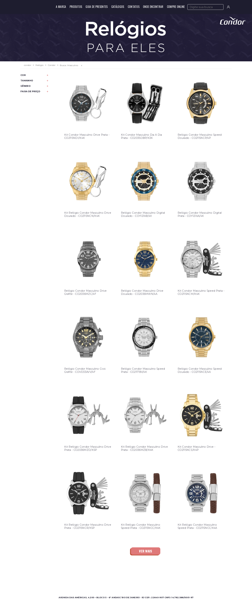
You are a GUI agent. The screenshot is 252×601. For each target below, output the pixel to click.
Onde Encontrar (153, 7)
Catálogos (117, 7)
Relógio (39, 65)
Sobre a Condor (112, 575)
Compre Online (176, 7)
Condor (52, 65)
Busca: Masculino (69, 65)
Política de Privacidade (166, 583)
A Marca (61, 7)
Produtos (76, 7)
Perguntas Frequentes (166, 579)
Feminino (56, 579)
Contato (157, 575)
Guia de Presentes (97, 7)
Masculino (56, 575)
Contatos (134, 7)
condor (27, 65)
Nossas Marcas (111, 583)
